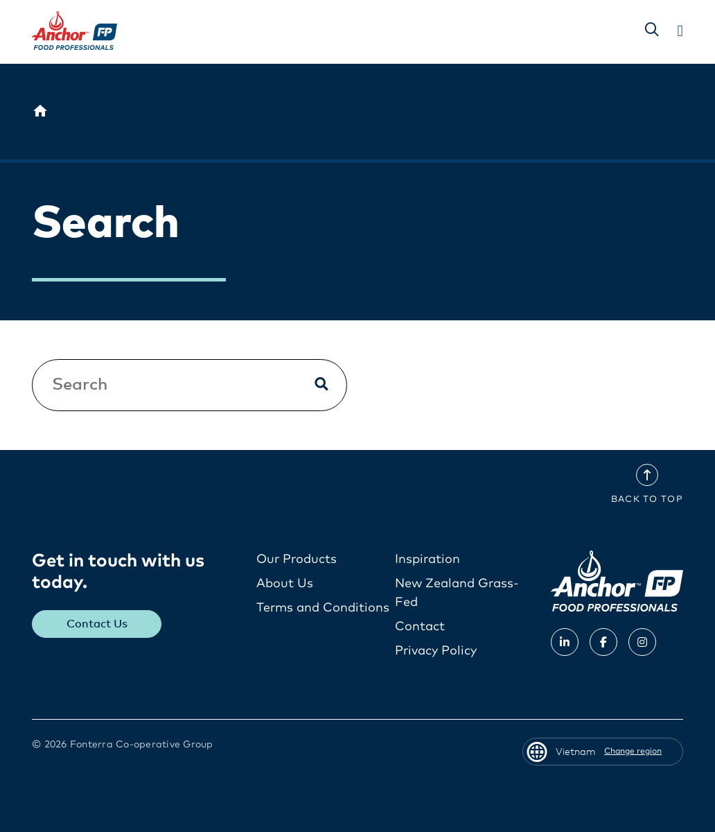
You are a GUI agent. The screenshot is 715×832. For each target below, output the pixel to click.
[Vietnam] (40, 112)
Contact (420, 627)
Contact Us (97, 624)
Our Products (296, 559)
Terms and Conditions (322, 608)
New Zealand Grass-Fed (457, 593)
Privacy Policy (436, 651)
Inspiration (427, 559)
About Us (284, 584)
